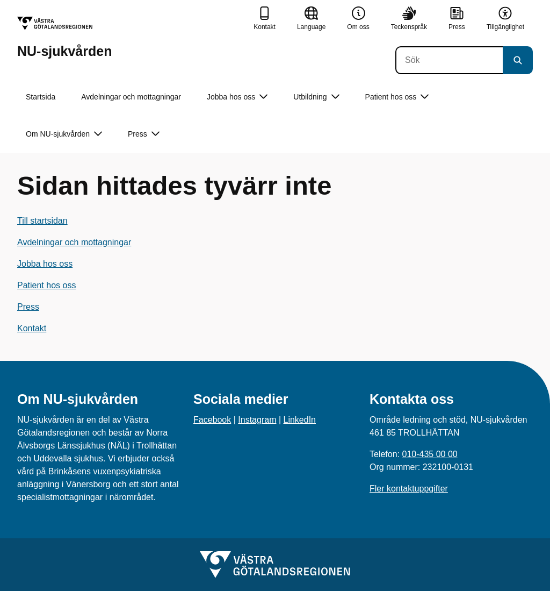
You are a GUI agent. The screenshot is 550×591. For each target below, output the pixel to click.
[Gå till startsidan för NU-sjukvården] (64, 37)
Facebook (212, 419)
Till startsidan (42, 220)
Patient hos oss (46, 285)
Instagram (257, 419)
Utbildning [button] (316, 97)
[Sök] (449, 60)
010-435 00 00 (429, 454)
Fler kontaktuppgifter (409, 488)
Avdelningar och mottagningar (131, 96)
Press (28, 306)
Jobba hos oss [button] (237, 97)
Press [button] (144, 134)
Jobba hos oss (45, 263)
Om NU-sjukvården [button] (64, 134)
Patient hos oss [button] (397, 97)
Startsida (40, 96)
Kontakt (31, 328)
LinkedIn (300, 419)
